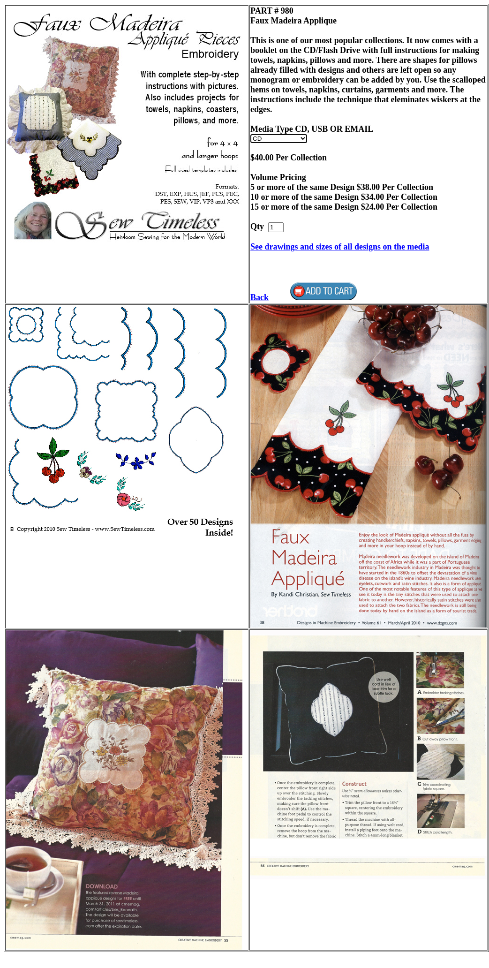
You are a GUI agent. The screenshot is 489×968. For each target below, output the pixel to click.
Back (259, 297)
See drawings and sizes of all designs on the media (339, 246)
